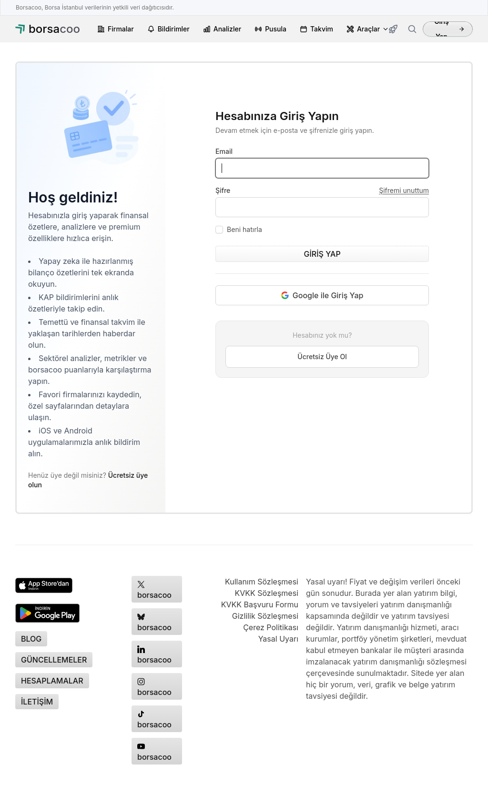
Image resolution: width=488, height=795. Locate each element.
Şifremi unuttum (404, 190)
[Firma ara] (412, 29)
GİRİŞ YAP (322, 254)
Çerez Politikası (270, 627)
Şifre (222, 190)
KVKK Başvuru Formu (259, 604)
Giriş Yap (449, 29)
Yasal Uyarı (278, 639)
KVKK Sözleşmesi (266, 593)
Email (224, 151)
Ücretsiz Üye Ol (321, 356)
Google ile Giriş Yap (322, 295)
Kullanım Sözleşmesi (261, 581)
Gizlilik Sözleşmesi (265, 616)
